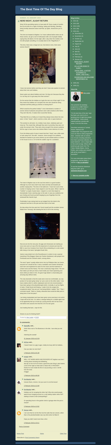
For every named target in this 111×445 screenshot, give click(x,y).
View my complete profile (81, 175)
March (77, 54)
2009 (75, 83)
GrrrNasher (27, 379)
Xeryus (26, 410)
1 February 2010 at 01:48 (31, 353)
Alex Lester (86, 93)
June (76, 49)
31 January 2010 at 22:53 (31, 338)
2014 (75, 21)
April (76, 51)
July (76, 46)
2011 (75, 28)
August (77, 44)
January (77, 59)
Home (42, 433)
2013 (75, 23)
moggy (26, 357)
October (77, 39)
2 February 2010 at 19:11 (31, 423)
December (78, 33)
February (78, 57)
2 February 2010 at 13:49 (31, 386)
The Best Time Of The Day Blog (41, 9)
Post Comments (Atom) (32, 437)
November (78, 36)
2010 (75, 31)
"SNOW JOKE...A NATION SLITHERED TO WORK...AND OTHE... (82, 72)
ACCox (26, 342)
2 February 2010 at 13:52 (31, 406)
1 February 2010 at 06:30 (31, 375)
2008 (75, 85)
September (78, 41)
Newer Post (20, 433)
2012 (75, 26)
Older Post (63, 433)
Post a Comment (24, 426)
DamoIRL (27, 326)
